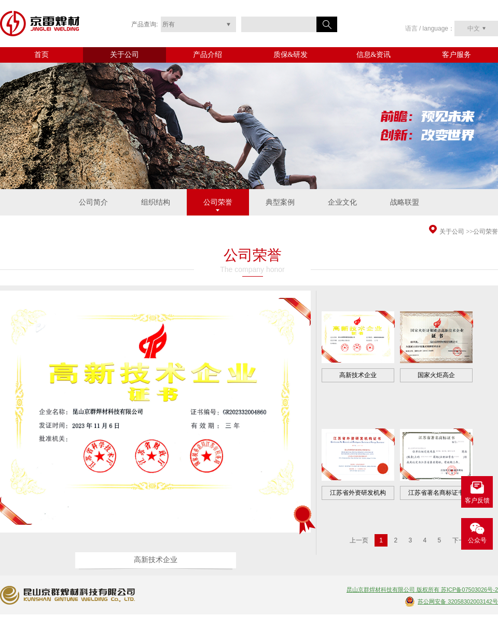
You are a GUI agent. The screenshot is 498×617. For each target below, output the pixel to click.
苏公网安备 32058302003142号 (458, 601)
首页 (41, 55)
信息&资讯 (373, 55)
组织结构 (155, 202)
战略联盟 (404, 202)
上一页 (359, 540)
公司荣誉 (217, 202)
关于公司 (124, 55)
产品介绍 (207, 55)
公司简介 (93, 202)
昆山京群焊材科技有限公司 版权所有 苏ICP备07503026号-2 (422, 589)
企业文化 (342, 202)
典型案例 (280, 202)
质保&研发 (290, 55)
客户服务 (456, 55)
